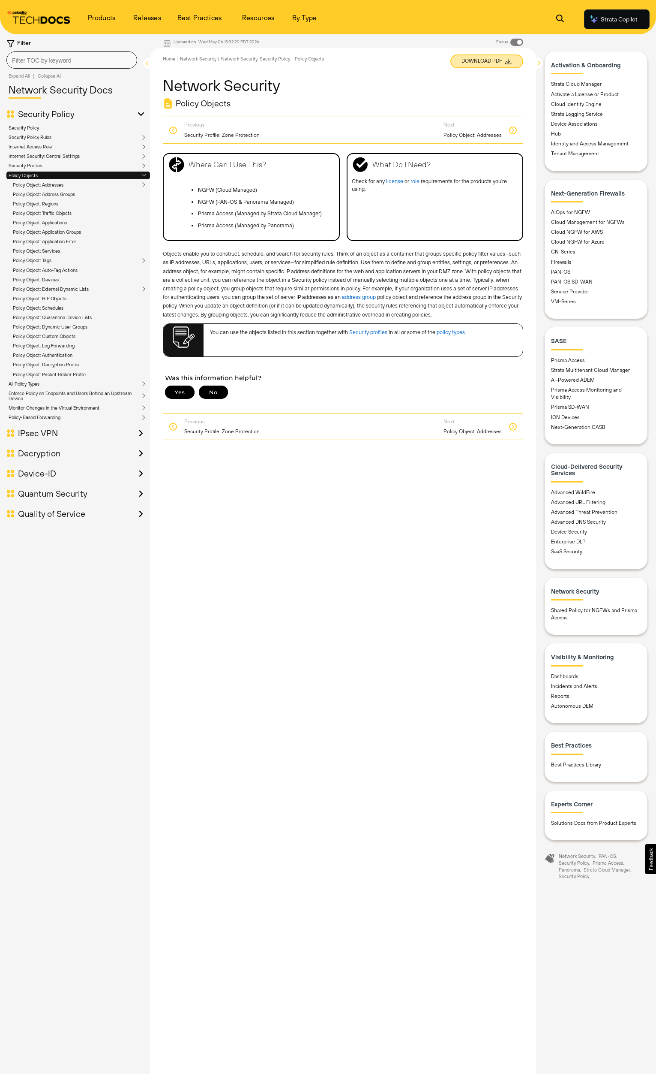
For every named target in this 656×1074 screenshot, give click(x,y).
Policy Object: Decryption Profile (46, 364)
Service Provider (570, 292)
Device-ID (37, 473)
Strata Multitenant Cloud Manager (590, 370)
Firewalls (561, 262)
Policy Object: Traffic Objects (42, 213)
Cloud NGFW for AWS (577, 232)
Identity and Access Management (590, 144)
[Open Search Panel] (560, 19)
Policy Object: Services (36, 250)
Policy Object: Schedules (38, 308)
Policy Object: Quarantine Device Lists (52, 317)
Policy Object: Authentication (42, 355)
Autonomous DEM (572, 706)
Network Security (198, 58)
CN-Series (563, 252)
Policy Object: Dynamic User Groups (50, 326)
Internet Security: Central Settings (44, 156)
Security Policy (46, 114)
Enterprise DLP (568, 542)
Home (169, 58)
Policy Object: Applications (40, 222)
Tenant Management (575, 154)
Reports (560, 696)
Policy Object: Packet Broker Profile (49, 374)
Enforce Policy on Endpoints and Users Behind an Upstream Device (70, 396)
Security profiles (368, 332)
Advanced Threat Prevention (584, 512)
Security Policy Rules (30, 137)
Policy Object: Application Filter (44, 241)
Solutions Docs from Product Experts (593, 823)
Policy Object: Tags (32, 260)
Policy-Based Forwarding (34, 417)
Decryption (39, 453)
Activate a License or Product (585, 94)
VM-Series (563, 302)
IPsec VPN (38, 433)
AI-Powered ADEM (573, 380)
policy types (451, 332)
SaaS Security (566, 552)
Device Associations (574, 124)
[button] (650, 859)
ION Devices (565, 417)
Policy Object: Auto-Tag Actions (45, 270)
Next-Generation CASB (578, 427)
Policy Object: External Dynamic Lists (51, 289)
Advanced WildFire (573, 492)
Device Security (569, 532)
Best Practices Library (576, 765)
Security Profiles (25, 165)
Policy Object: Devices (36, 279)
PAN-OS (560, 272)
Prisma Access (568, 360)
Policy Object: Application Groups (47, 232)
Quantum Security (52, 493)
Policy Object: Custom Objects (44, 336)
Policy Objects (23, 175)
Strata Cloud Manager (576, 84)
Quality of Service (51, 514)
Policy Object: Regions (35, 203)
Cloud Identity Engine (576, 104)
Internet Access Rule (30, 146)
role (414, 181)
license (394, 181)
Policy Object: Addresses (38, 184)
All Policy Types (24, 383)
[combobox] (71, 60)
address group (359, 297)
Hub (556, 134)
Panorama (569, 869)
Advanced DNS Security (578, 522)
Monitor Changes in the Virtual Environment (54, 407)
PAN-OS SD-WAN (572, 282)
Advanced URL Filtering (578, 502)
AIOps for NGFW (570, 212)
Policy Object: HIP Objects (39, 298)
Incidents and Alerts (574, 686)
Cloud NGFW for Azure (578, 242)
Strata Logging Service (577, 114)
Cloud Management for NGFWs (588, 222)
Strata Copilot (613, 19)
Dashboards (564, 676)
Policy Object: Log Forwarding (44, 345)
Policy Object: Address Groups (44, 194)
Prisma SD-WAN (570, 407)
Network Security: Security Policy (255, 58)
